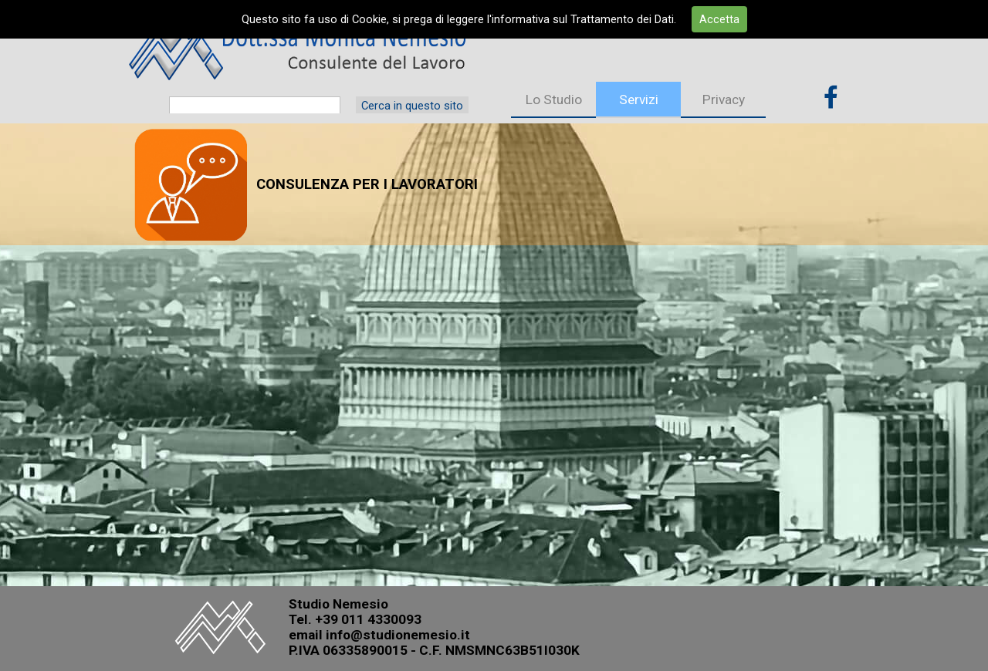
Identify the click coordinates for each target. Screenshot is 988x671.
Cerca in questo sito (412, 106)
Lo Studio (554, 99)
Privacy (723, 99)
